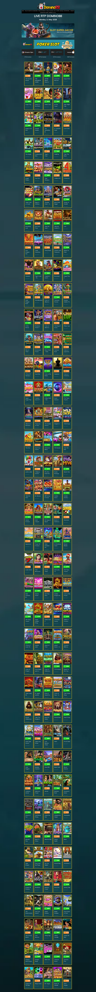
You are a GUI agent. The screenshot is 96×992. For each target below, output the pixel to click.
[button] (73, 52)
